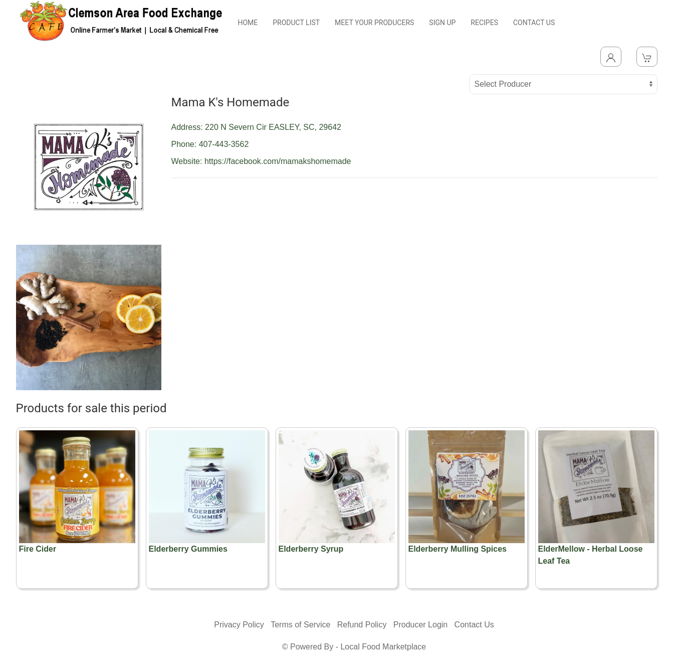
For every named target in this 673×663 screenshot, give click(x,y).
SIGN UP (442, 23)
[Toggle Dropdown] (610, 57)
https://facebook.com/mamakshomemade (277, 161)
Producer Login (420, 624)
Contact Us (474, 624)
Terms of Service (300, 624)
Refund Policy (362, 624)
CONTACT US (534, 23)
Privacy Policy (239, 624)
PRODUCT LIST (296, 23)
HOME (248, 23)
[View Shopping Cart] (646, 57)
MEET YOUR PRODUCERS (374, 23)
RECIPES (484, 23)
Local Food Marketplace (383, 646)
